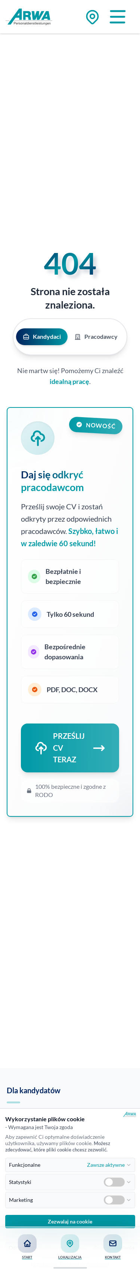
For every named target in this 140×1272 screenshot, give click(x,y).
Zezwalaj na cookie (70, 1222)
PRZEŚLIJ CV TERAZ (70, 747)
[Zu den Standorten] (92, 17)
